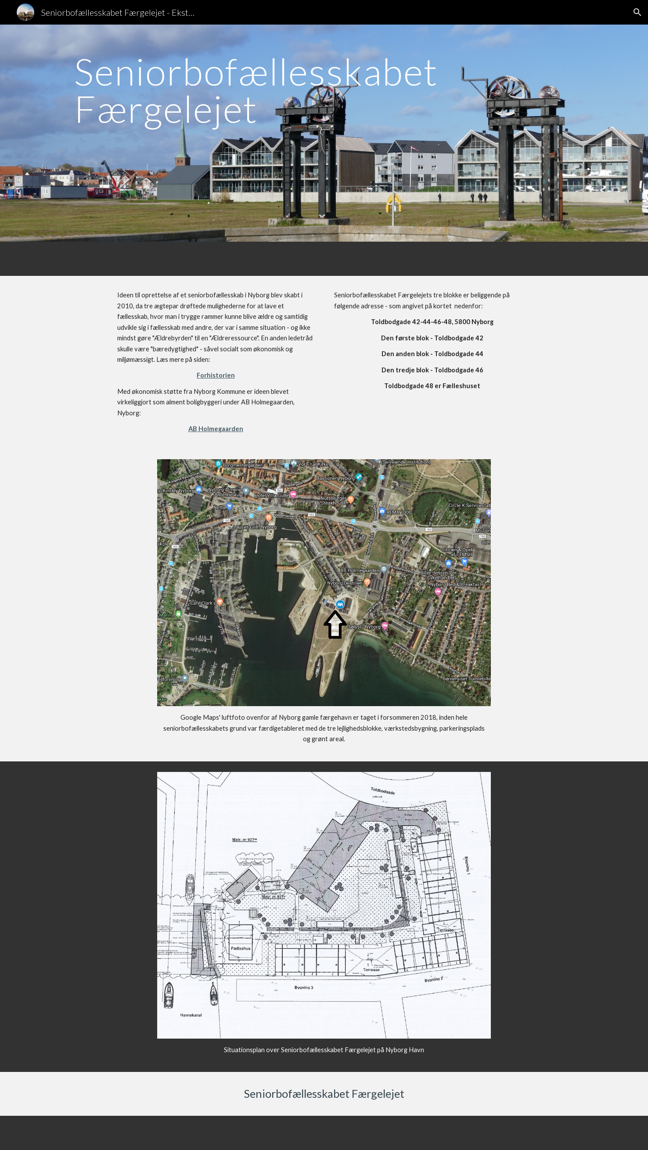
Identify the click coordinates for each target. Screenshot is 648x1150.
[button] (637, 12)
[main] (324, 133)
